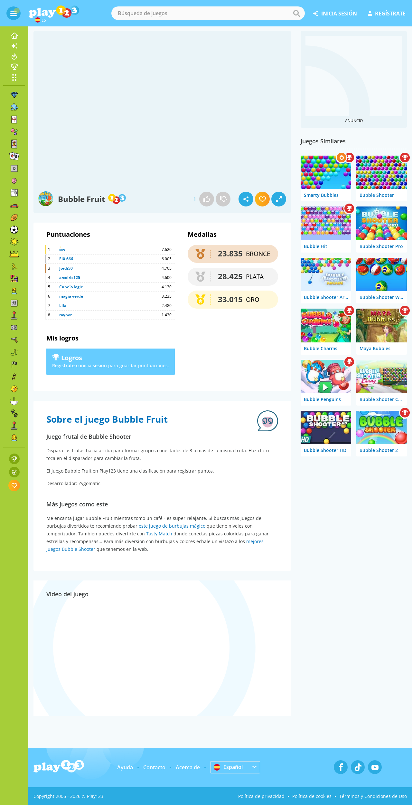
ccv (62, 249)
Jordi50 (66, 268)
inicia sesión (335, 13)
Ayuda (125, 767)
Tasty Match (159, 534)
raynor (65, 315)
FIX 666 (66, 259)
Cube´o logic (71, 287)
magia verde (71, 296)
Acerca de (188, 767)
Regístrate (63, 365)
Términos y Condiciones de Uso (373, 796)
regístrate (387, 13)
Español (228, 767)
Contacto (154, 767)
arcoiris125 (69, 277)
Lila (62, 305)
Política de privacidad (261, 796)
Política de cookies (312, 796)
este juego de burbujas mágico (172, 526)
